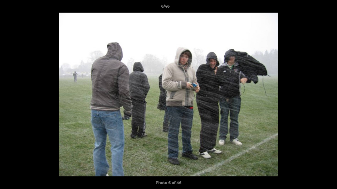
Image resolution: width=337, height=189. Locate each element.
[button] (315, 7)
